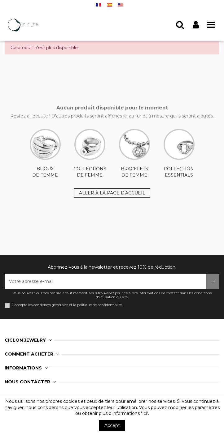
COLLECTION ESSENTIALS (179, 153)
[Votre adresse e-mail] (105, 281)
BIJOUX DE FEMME (45, 153)
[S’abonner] (212, 281)
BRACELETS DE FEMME (134, 153)
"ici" (144, 413)
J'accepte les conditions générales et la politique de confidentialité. (67, 305)
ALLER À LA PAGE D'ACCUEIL (112, 193)
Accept (112, 425)
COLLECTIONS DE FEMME (89, 153)
